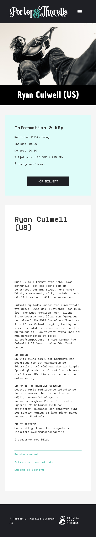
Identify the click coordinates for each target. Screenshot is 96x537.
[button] (79, 11)
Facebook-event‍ (26, 454)
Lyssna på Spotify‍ (29, 470)
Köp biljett (48, 181)
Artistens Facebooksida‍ (33, 462)
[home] (38, 11)
